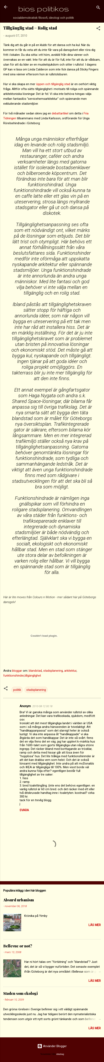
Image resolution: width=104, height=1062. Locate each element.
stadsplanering (53, 671)
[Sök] (98, 8)
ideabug (60, 1054)
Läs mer (95, 925)
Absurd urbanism (18, 899)
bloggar (17, 671)
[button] (98, 29)
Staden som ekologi (20, 993)
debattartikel (60, 113)
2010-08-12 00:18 (42, 706)
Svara (24, 810)
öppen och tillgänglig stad (53, 84)
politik (17, 690)
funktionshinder (13, 675)
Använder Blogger (52, 1046)
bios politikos (43, 8)
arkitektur (70, 671)
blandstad (35, 671)
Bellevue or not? (17, 946)
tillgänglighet (32, 675)
